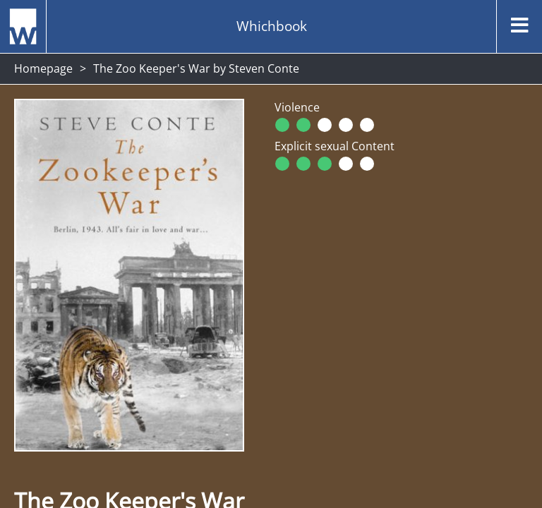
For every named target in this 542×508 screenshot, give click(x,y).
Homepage (43, 68)
